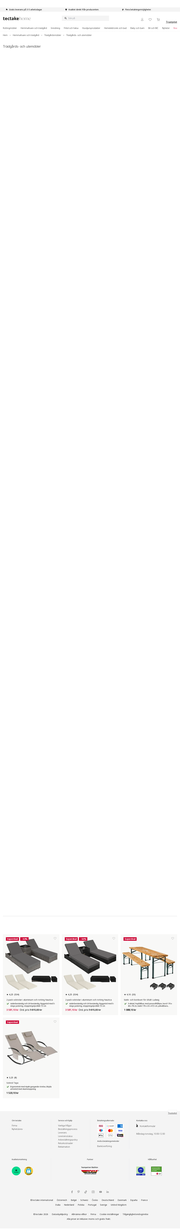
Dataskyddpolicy (60, 1214)
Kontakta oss (141, 1120)
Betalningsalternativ (105, 1120)
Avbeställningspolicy (68, 1139)
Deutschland (108, 1200)
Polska (81, 1204)
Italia (57, 1204)
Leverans (62, 1132)
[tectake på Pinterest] (78, 1191)
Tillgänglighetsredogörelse (135, 1214)
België (74, 1200)
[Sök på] (85, 18)
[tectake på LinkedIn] (108, 1192)
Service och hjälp (65, 1120)
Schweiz (84, 1200)
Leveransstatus (65, 1136)
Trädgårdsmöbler (52, 35)
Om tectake (16, 1120)
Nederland (69, 1204)
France (144, 1200)
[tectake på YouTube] (100, 1192)
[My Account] (142, 19)
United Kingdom (118, 1204)
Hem (5, 35)
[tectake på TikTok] (85, 1191)
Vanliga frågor (65, 1125)
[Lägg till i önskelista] (55, 938)
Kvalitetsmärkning (19, 1159)
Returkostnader (65, 1143)
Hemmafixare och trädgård (26, 35)
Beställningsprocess (67, 1129)
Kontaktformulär (147, 1126)
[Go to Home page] (17, 18)
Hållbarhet (152, 1159)
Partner (90, 1159)
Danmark (122, 1200)
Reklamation (64, 1146)
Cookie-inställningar (109, 1214)
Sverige (103, 1204)
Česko (95, 1200)
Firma (14, 1125)
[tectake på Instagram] (93, 1192)
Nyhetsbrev (17, 1129)
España (133, 1200)
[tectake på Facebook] (72, 1192)
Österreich (62, 1200)
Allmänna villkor (79, 1214)
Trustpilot (171, 22)
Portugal (92, 1204)
